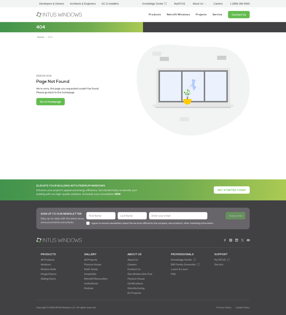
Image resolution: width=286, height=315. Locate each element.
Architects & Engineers (83, 3)
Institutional (91, 283)
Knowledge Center (183, 259)
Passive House (92, 264)
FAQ (173, 274)
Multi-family (91, 269)
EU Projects (134, 293)
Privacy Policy (224, 307)
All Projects (90, 259)
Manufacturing (135, 288)
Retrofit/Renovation (95, 278)
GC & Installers (110, 3)
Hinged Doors (48, 274)
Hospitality (90, 274)
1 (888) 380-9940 (240, 3)
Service (217, 14)
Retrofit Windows (178, 14)
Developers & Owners (51, 3)
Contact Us (133, 269)
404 (50, 37)
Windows (46, 264)
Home (40, 37)
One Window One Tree (139, 274)
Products (155, 14)
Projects (201, 14)
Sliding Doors (48, 278)
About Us (132, 259)
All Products (48, 259)
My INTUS (222, 259)
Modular (88, 288)
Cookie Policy (243, 307)
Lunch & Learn (179, 269)
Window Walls (48, 269)
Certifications (135, 283)
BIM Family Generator (185, 264)
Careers (132, 264)
